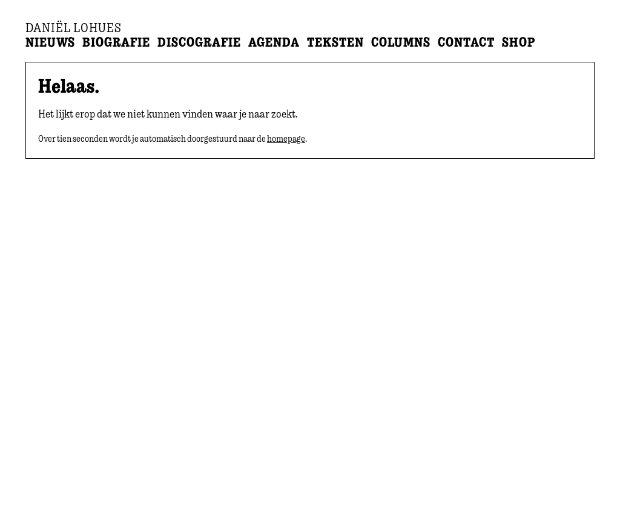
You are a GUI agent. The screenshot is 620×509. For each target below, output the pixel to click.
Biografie (116, 42)
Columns (400, 42)
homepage (286, 138)
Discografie (199, 42)
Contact (466, 42)
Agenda (274, 42)
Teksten (335, 42)
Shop (518, 42)
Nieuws (50, 42)
